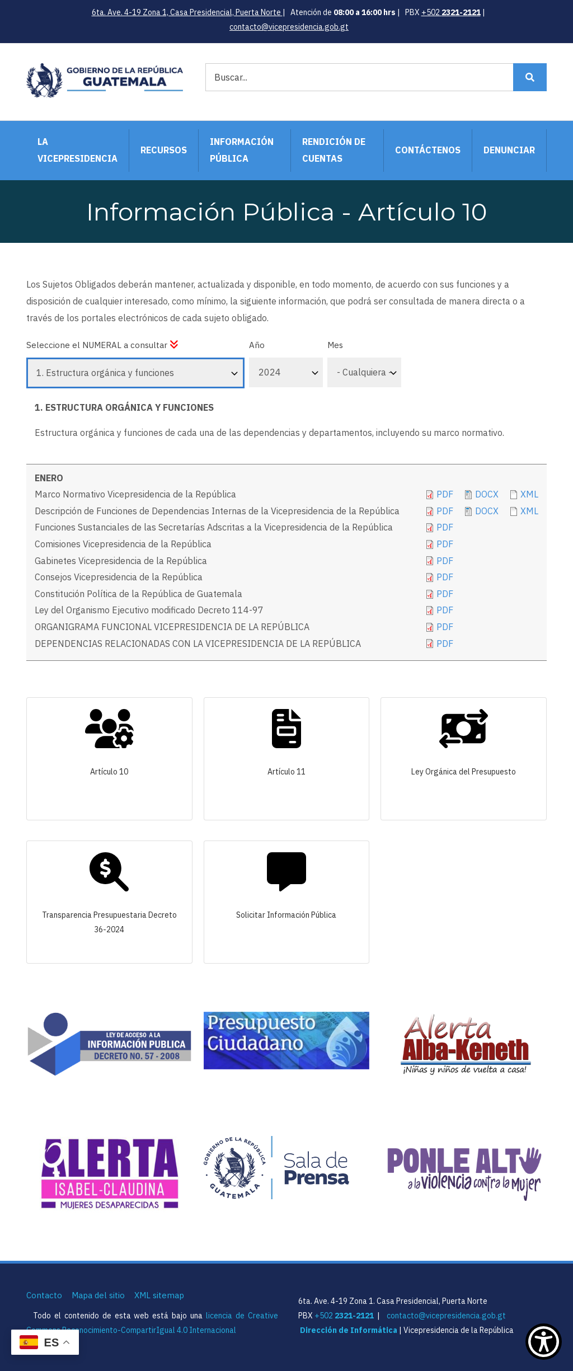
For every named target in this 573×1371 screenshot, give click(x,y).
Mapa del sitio (98, 1295)
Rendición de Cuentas (333, 150)
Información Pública (242, 150)
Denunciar (509, 150)
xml (529, 494)
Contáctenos (428, 150)
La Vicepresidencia (77, 150)
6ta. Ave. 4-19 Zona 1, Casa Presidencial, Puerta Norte (187, 12)
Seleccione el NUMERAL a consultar (102, 344)
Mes (335, 345)
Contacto (44, 1295)
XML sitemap (159, 1295)
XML (529, 511)
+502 (451, 12)
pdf (444, 544)
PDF (444, 494)
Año (257, 345)
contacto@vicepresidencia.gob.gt (289, 27)
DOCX (487, 511)
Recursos (163, 150)
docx (487, 494)
